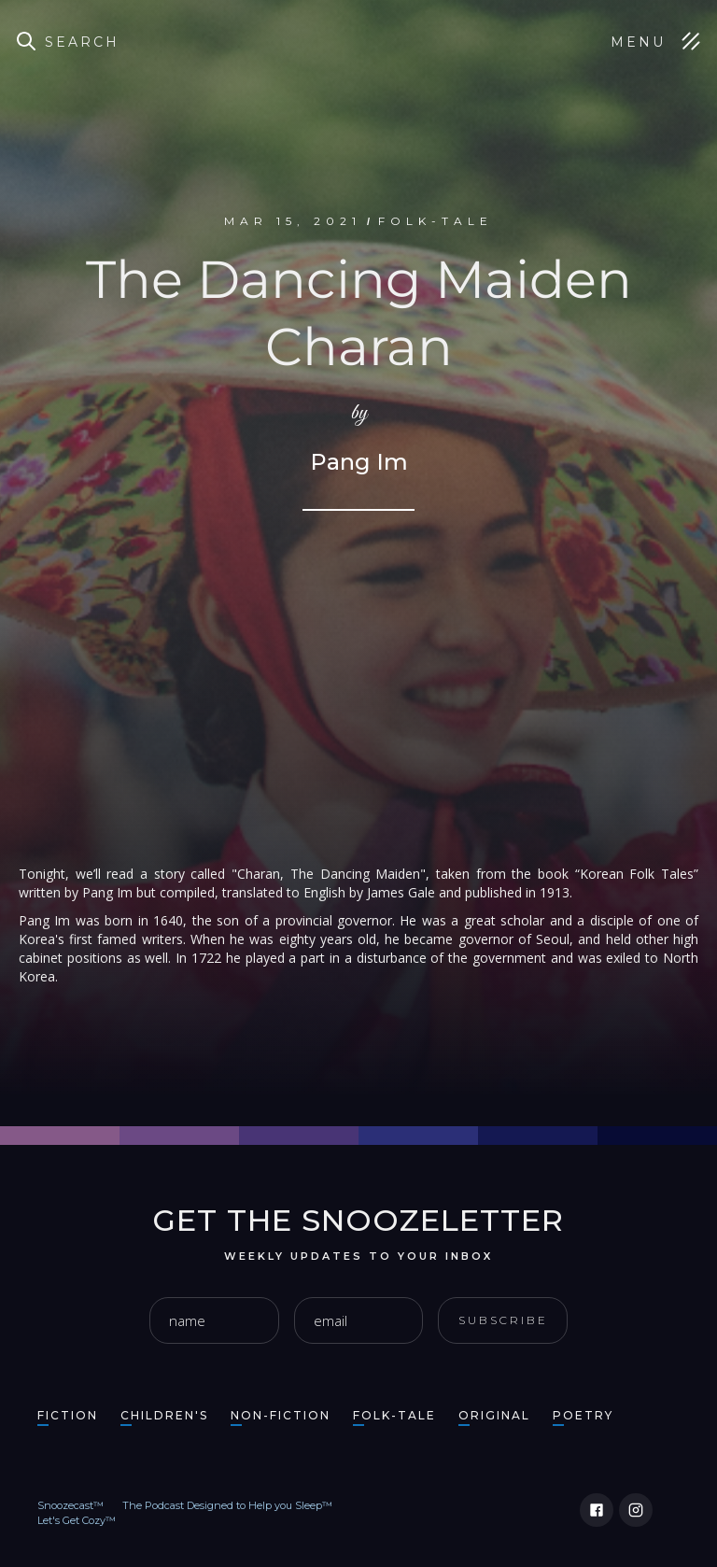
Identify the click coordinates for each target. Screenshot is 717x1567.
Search (82, 42)
